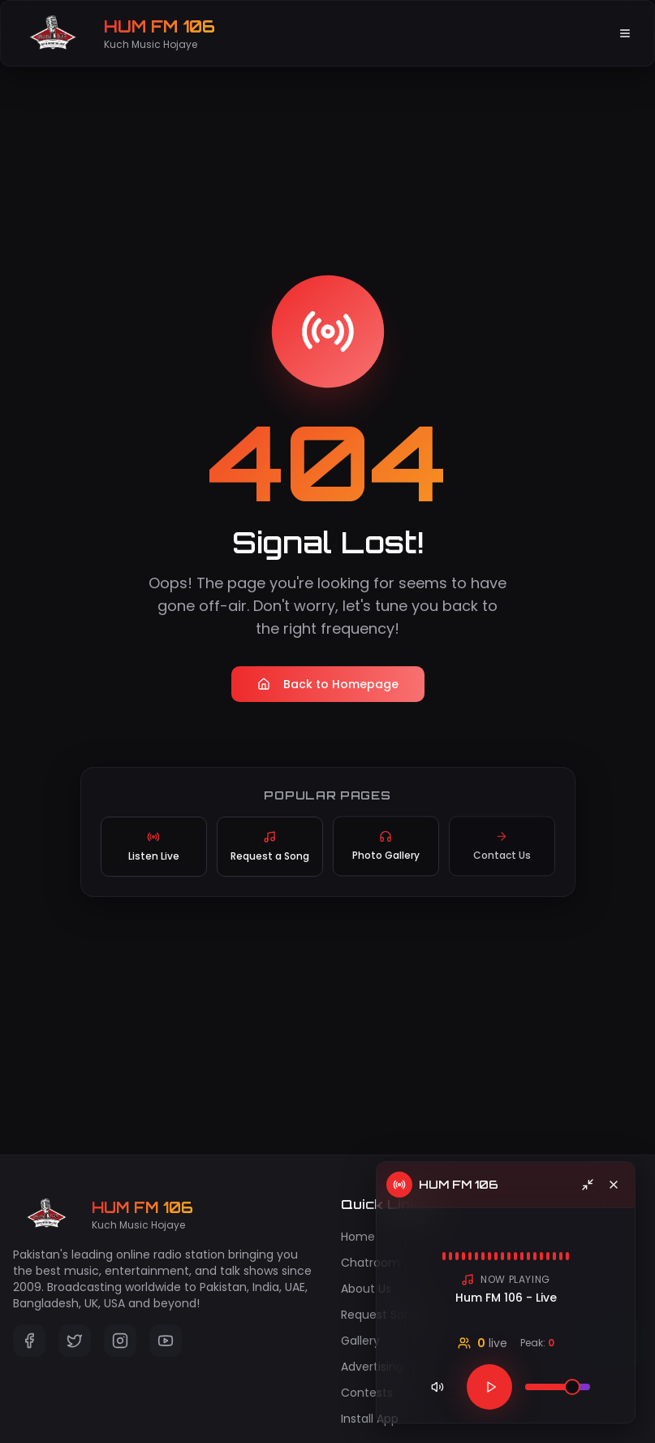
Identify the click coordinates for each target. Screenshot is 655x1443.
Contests (367, 1392)
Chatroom (370, 1262)
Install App (370, 1418)
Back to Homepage (328, 684)
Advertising (372, 1366)
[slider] (572, 1387)
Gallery (360, 1340)
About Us (366, 1288)
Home (358, 1236)
